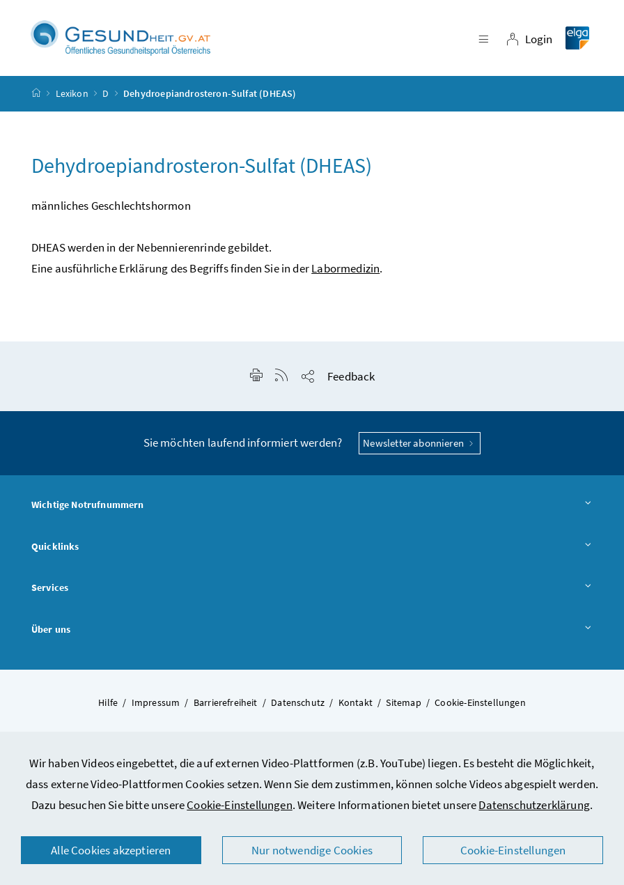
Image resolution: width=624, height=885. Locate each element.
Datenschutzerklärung (534, 805)
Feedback (351, 376)
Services (312, 588)
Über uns (312, 630)
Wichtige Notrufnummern (312, 505)
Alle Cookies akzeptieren (111, 850)
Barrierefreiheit (226, 702)
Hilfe (108, 702)
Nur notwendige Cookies (312, 850)
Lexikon (72, 93)
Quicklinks (312, 547)
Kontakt (355, 702)
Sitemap (403, 702)
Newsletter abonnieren (419, 442)
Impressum (156, 702)
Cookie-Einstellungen (239, 805)
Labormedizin (345, 268)
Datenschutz (298, 702)
